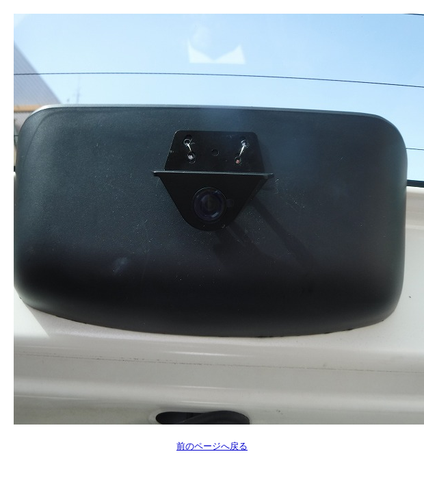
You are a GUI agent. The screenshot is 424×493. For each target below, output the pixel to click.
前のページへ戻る (212, 446)
